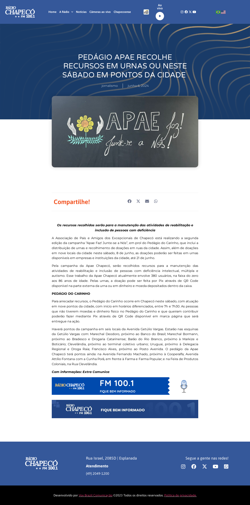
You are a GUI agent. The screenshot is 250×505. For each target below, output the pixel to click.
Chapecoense (122, 11)
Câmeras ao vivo (100, 11)
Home (52, 11)
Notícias (81, 11)
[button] (129, 201)
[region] (51, 474)
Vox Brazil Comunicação (95, 495)
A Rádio (66, 12)
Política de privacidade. (180, 495)
